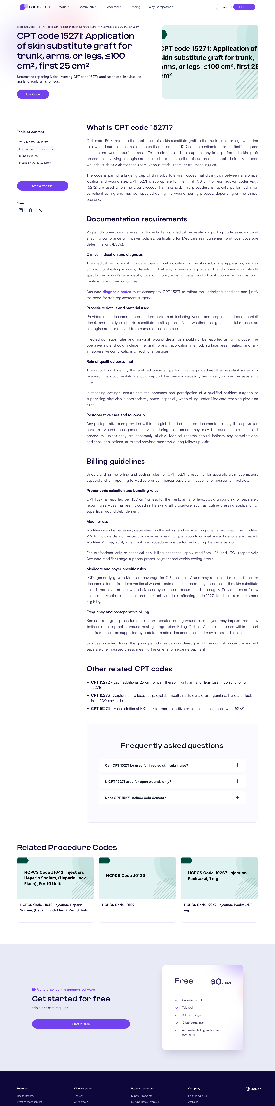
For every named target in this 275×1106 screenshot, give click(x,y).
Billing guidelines (28, 155)
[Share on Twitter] (40, 210)
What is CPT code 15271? (33, 142)
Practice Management (29, 1101)
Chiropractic (81, 1101)
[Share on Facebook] (30, 210)
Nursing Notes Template (145, 1101)
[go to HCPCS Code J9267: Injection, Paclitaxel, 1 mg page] (219, 878)
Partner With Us (197, 1095)
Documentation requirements (36, 149)
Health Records (25, 1095)
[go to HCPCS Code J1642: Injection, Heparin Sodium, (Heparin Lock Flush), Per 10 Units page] (55, 878)
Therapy (78, 1095)
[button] (251, 1089)
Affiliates (193, 1101)
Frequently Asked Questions (35, 162)
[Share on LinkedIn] (21, 210)
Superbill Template (141, 1095)
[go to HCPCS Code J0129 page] (137, 878)
